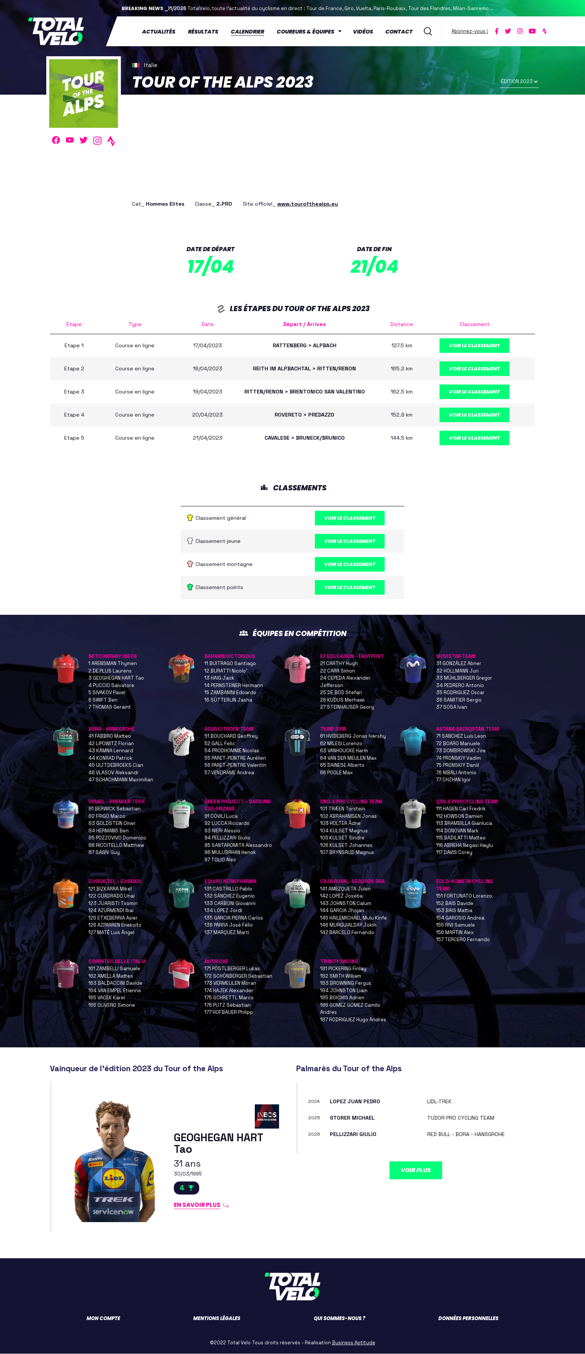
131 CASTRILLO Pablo (228, 889)
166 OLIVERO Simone (111, 1005)
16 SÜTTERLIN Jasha (228, 700)
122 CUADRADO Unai (111, 896)
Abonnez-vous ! (469, 31)
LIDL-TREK (439, 1101)
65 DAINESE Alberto (342, 766)
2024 (314, 1101)
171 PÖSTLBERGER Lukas (232, 969)
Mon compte (103, 1318)
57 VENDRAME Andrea (229, 773)
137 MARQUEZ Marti (226, 933)
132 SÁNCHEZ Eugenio (229, 896)
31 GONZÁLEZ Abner (458, 664)
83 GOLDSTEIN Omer (112, 824)
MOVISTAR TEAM (456, 657)
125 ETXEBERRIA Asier (113, 918)
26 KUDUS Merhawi (342, 700)
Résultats (203, 31)
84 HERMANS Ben (108, 831)
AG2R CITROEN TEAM (229, 729)
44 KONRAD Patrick (110, 758)
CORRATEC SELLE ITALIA (117, 962)
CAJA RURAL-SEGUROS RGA (352, 882)
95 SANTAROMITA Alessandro (238, 845)
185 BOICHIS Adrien (342, 998)
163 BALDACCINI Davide (115, 984)
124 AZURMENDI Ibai (111, 911)
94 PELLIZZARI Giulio (227, 838)
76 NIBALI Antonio (456, 773)
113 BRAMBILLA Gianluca (464, 824)
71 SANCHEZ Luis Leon (461, 737)
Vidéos (363, 31)
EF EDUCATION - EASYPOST (352, 657)
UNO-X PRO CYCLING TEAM (351, 802)
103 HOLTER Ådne (340, 824)
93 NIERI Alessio (222, 831)
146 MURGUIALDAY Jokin (348, 926)
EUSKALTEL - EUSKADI (114, 882)
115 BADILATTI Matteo (461, 838)
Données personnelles (468, 1318)
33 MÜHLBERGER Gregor (464, 679)
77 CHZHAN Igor (453, 780)
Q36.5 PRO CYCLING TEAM (467, 802)
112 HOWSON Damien (459, 816)
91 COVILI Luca (221, 816)
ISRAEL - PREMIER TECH (116, 802)
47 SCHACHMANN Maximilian (120, 780)
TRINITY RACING (339, 962)
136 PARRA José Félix (228, 926)
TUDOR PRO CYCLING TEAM (460, 1118)
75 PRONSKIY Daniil (457, 766)
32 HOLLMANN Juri (457, 671)
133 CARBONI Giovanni (230, 904)
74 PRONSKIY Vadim (458, 758)
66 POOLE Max (336, 773)
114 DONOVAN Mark (457, 831)
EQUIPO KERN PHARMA (230, 882)
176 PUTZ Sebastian (227, 1005)
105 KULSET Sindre (342, 838)
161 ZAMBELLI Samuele (114, 969)
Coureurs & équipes (305, 31)
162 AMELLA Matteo (110, 976)
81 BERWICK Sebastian (114, 809)
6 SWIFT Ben (103, 700)
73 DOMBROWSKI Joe (461, 751)
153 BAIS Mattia (454, 911)
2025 (314, 1118)
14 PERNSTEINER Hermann (233, 686)
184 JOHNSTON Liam (343, 991)
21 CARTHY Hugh (339, 664)
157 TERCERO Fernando (463, 940)
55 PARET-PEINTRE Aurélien (235, 758)
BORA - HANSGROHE (111, 729)
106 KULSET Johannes (346, 845)
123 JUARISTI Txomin (113, 904)
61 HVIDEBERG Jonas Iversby (353, 737)
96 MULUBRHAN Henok (230, 853)
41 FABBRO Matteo (109, 737)
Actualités (158, 31)
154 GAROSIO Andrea (460, 918)
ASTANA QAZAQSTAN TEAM (467, 729)
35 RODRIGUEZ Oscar (460, 693)
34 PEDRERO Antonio (460, 686)
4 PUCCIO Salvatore (111, 686)
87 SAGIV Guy (104, 853)
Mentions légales (216, 1318)
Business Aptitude (353, 1343)
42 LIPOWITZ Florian (111, 744)
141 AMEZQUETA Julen (345, 889)
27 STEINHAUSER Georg (347, 708)
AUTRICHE (216, 962)
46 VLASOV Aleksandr (113, 773)
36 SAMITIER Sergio (459, 700)
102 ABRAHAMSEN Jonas (348, 816)
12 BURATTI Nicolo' (225, 671)
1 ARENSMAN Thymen (112, 664)
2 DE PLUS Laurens (110, 671)
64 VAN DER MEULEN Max (348, 758)
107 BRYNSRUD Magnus (347, 853)
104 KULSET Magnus (344, 831)
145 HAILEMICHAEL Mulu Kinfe (353, 918)
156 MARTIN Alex (455, 933)
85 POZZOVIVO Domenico (117, 838)
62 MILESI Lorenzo (341, 744)
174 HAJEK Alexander (228, 991)
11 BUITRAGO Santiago (230, 664)
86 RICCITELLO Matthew (116, 845)
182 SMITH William (340, 976)
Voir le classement (474, 345)
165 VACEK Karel (106, 998)
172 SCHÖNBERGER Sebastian (238, 976)
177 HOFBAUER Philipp (228, 1013)
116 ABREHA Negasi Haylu (464, 845)
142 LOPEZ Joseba (341, 896)
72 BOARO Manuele (458, 744)
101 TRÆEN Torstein (342, 809)
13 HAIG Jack (219, 679)
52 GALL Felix (219, 744)
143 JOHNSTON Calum (345, 904)
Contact (399, 31)
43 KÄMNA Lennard (110, 751)
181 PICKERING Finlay (343, 969)
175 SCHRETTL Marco (229, 998)
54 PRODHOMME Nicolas (231, 751)
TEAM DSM (333, 729)
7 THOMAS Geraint (109, 708)
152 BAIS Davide (454, 904)
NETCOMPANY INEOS (112, 657)
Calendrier (247, 31)
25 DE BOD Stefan (341, 693)
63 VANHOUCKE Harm (344, 751)
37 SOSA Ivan (451, 708)
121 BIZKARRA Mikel (110, 889)
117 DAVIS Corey (454, 853)
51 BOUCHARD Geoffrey (231, 737)
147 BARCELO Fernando (347, 933)
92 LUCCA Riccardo (227, 824)
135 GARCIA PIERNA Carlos (233, 918)
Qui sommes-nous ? (339, 1318)
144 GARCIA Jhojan (342, 911)
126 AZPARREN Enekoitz (114, 926)
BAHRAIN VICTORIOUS (229, 657)
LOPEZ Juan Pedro (355, 1101)
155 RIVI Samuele (455, 926)
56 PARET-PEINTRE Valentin (235, 766)
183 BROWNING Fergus (345, 984)
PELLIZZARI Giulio (353, 1134)
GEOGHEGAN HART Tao (218, 1144)
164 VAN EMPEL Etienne (114, 991)
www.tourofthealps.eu (307, 203)
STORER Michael (352, 1118)
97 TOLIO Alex (220, 860)
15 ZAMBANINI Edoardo (230, 693)
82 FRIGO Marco (106, 816)
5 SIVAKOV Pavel (106, 693)
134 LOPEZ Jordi (223, 911)
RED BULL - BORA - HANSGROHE (466, 1134)
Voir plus (416, 1170)
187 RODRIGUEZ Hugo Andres (353, 1020)
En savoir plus (197, 1205)
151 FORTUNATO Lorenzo (464, 896)
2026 (314, 1135)
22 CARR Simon (337, 671)
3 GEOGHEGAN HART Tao (116, 679)
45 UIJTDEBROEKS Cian (115, 766)
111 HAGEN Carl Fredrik (461, 809)
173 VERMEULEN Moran (230, 984)
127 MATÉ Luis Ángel (111, 933)
